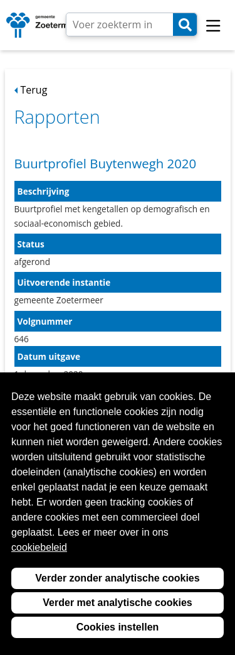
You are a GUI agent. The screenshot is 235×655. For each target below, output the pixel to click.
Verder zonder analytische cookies (117, 578)
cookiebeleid (39, 547)
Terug (34, 90)
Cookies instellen (117, 627)
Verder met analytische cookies (117, 602)
